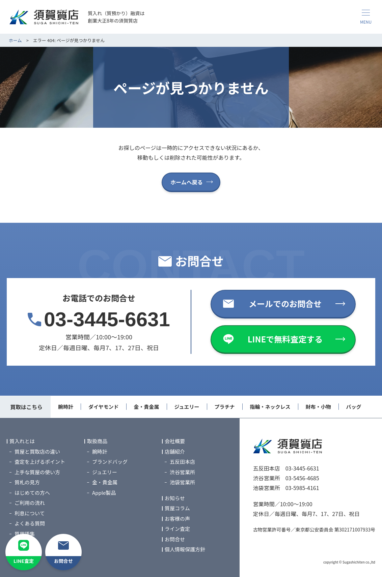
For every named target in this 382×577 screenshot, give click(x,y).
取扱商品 (97, 441)
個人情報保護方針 (185, 549)
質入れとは (22, 441)
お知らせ (175, 498)
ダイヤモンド (103, 406)
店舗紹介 (175, 451)
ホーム (15, 40)
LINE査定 (23, 560)
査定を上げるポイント (40, 462)
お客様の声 (177, 518)
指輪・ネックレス (270, 406)
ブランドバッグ (110, 462)
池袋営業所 (182, 482)
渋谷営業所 (182, 472)
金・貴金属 (146, 406)
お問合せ (175, 539)
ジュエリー (186, 406)
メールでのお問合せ (285, 303)
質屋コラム (177, 508)
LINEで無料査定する (285, 339)
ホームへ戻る (186, 182)
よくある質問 (30, 523)
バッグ (353, 406)
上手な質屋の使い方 (37, 472)
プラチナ (225, 406)
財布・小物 (318, 406)
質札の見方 (27, 482)
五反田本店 (182, 462)
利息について (30, 513)
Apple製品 (104, 492)
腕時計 (65, 406)
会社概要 (175, 441)
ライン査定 (177, 529)
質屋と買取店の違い (37, 451)
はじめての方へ (32, 492)
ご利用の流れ (30, 503)
